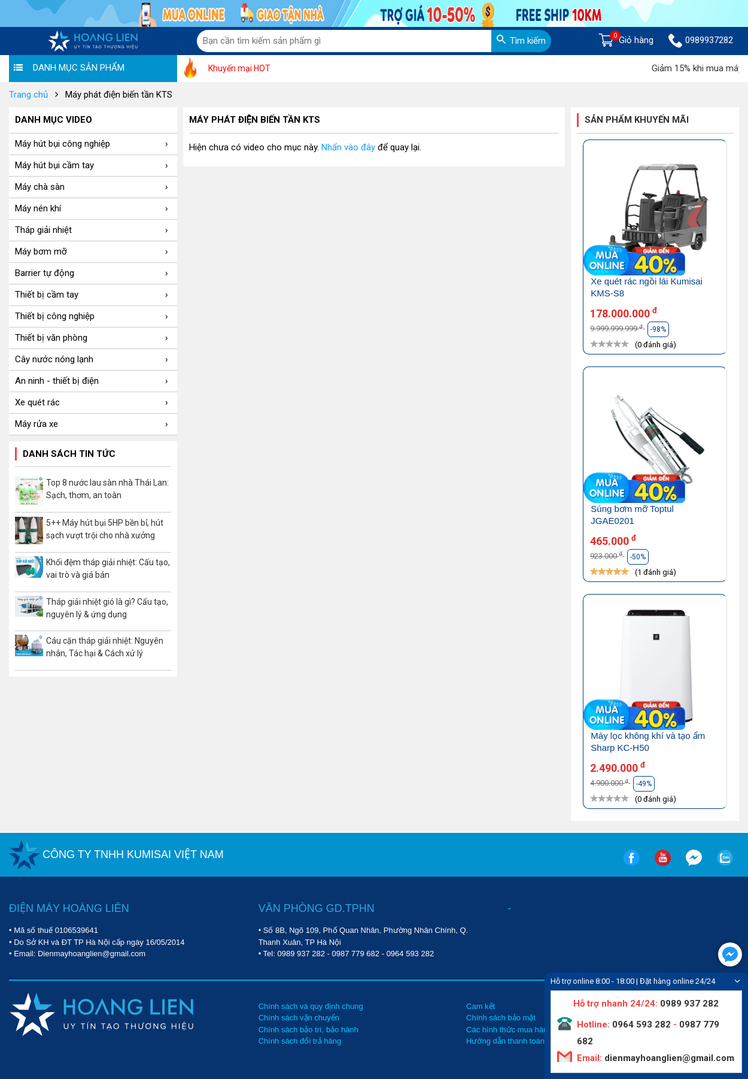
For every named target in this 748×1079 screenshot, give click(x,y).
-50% (638, 557)
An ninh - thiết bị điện (91, 380)
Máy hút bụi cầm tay (91, 165)
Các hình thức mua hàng (509, 1029)
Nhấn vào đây (348, 147)
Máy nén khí (91, 208)
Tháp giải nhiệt (91, 230)
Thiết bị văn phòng (91, 337)
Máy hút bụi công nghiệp (91, 143)
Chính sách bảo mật (501, 1017)
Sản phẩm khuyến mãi (637, 119)
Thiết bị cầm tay (91, 294)
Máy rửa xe (91, 424)
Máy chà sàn (91, 186)
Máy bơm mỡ (91, 251)
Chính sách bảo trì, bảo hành (308, 1029)
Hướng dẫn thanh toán (505, 1040)
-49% (644, 784)
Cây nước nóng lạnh (91, 359)
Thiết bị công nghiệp (91, 316)
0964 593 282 (410, 953)
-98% (658, 329)
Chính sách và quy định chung (311, 1006)
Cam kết (480, 1006)
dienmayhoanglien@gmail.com (668, 1058)
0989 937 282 (301, 953)
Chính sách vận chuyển (299, 1017)
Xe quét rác (91, 402)
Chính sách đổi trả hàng (300, 1040)
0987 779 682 (356, 953)
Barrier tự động (91, 273)
